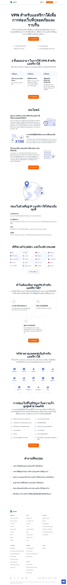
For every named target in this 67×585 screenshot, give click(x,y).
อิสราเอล (38, 262)
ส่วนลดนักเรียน (29, 534)
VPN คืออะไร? (29, 518)
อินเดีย (25, 262)
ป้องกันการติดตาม (14, 562)
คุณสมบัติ (28, 523)
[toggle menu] (56, 2)
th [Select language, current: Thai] (42, 2)
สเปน (37, 259)
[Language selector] (42, 2)
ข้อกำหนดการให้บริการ (47, 529)
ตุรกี (37, 252)
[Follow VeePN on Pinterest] (26, 578)
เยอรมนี (38, 265)
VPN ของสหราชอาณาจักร (31, 567)
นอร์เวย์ (51, 252)
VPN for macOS (13, 521)
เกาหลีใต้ (13, 265)
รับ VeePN (49, 2)
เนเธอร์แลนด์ (27, 265)
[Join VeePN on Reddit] (22, 578)
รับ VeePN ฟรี (33, 38)
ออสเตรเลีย (51, 259)
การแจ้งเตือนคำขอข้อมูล (47, 532)
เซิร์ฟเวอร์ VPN (29, 537)
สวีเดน (50, 256)
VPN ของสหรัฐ (29, 564)
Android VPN (13, 529)
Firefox (11, 534)
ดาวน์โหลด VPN (29, 521)
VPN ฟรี (12, 540)
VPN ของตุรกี (29, 572)
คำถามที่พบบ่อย (45, 523)
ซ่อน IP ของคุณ (29, 551)
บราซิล (25, 256)
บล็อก (27, 540)
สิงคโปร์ (26, 259)
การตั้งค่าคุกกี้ (45, 534)
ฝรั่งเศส (38, 256)
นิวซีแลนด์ (13, 256)
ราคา (27, 526)
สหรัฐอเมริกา (14, 259)
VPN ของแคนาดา (30, 570)
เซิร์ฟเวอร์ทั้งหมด (33, 272)
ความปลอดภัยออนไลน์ (15, 553)
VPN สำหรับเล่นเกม (14, 559)
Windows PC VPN (14, 518)
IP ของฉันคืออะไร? (30, 548)
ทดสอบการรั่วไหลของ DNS (32, 553)
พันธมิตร (44, 548)
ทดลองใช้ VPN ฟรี (30, 529)
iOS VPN (12, 526)
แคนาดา (51, 265)
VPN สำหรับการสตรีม (14, 564)
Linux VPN (12, 523)
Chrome (12, 532)
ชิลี (12, 252)
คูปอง (27, 532)
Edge (11, 537)
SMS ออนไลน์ (29, 556)
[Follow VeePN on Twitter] (15, 578)
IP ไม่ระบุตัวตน (13, 556)
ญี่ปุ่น (25, 252)
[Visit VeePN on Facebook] (11, 578)
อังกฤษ (13, 262)
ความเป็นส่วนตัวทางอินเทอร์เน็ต (17, 551)
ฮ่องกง (50, 262)
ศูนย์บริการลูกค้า (45, 518)
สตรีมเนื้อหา (12, 548)
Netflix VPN (12, 567)
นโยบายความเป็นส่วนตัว (47, 526)
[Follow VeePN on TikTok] (18, 578)
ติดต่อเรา (44, 521)
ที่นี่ (12, 84)
